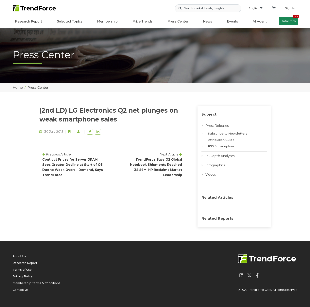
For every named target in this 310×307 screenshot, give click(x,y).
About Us (19, 256)
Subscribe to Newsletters (227, 133)
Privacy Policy (23, 276)
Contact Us (20, 290)
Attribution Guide (221, 140)
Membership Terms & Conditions (36, 283)
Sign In (290, 8)
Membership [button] (107, 21)
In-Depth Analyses (219, 156)
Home (18, 87)
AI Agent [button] (260, 21)
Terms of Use (22, 269)
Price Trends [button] (142, 21)
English (255, 8)
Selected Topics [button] (69, 21)
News (207, 21)
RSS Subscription (221, 146)
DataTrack (289, 20)
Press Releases (217, 126)
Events (232, 21)
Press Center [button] (177, 21)
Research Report (28, 21)
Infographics (215, 165)
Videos (210, 174)
